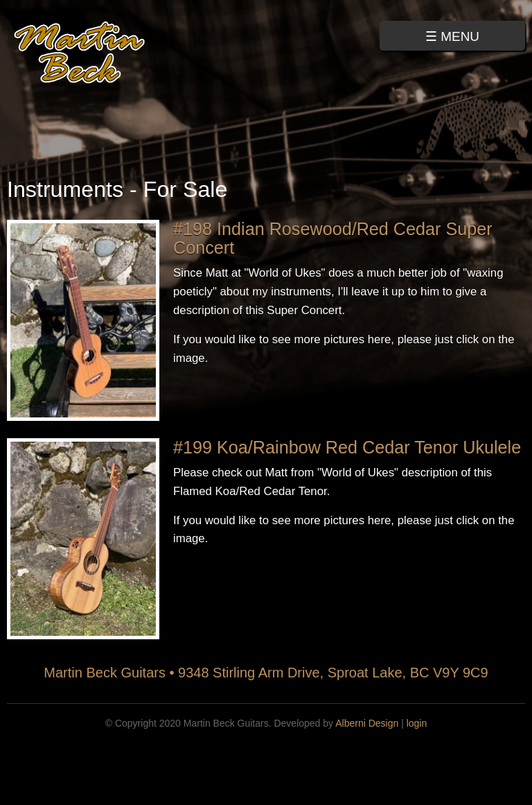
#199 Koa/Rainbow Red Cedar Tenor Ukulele (347, 447)
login (417, 723)
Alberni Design (366, 723)
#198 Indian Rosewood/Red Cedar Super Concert (333, 238)
